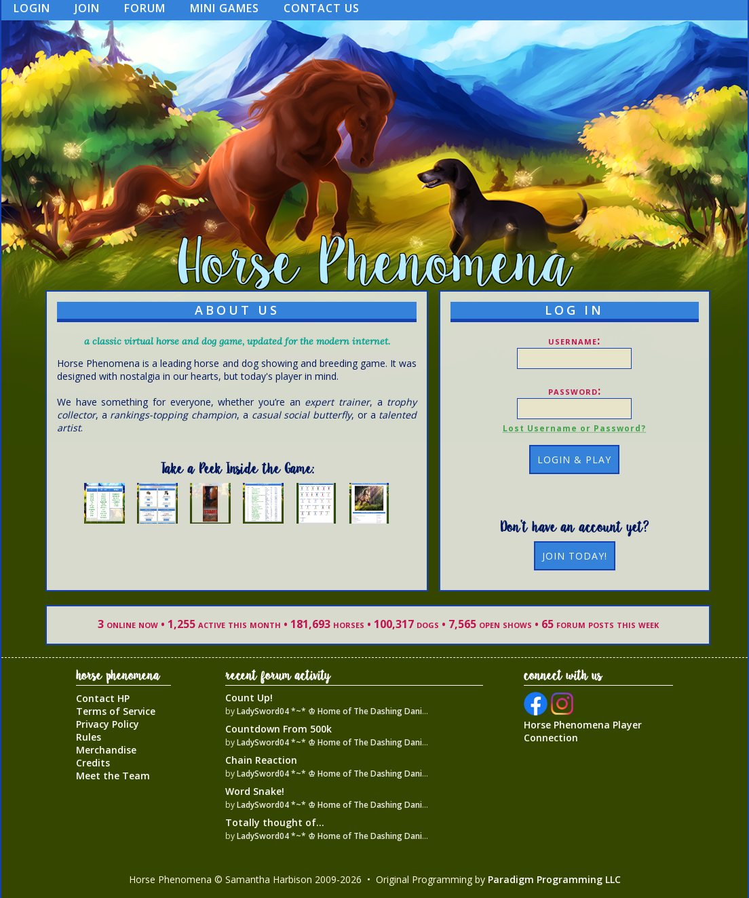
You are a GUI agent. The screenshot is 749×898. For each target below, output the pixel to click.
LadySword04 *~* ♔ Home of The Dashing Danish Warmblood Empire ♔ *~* (385, 711)
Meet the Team (113, 775)
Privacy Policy (107, 724)
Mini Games (224, 8)
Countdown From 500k (278, 728)
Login (32, 8)
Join (87, 8)
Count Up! (249, 697)
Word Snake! (254, 791)
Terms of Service (115, 711)
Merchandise (106, 749)
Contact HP (103, 698)
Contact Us (322, 8)
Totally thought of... (274, 822)
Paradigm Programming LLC (554, 879)
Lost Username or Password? (574, 428)
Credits (93, 762)
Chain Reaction (261, 760)
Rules (88, 736)
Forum (145, 8)
